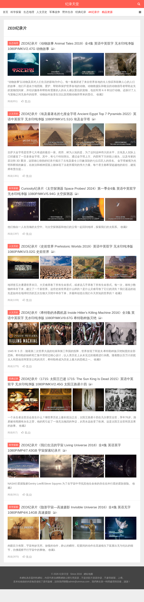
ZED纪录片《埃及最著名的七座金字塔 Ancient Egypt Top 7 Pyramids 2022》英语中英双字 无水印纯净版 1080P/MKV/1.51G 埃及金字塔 (70, 118)
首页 (5, 12)
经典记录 (14, 387)
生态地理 (28, 12)
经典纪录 (80, 12)
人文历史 (41, 12)
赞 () (26, 101)
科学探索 (15, 12)
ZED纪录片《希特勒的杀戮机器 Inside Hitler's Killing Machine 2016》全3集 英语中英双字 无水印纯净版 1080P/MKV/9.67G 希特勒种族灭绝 (71, 321)
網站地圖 (88, 586)
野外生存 (67, 12)
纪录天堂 (72, 4)
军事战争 (54, 12)
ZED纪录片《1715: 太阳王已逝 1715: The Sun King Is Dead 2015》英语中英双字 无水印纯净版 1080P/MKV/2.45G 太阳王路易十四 (71, 392)
